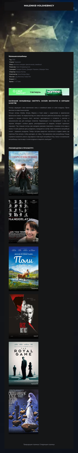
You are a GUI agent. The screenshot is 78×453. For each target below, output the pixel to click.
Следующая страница (47, 444)
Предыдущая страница (31, 444)
